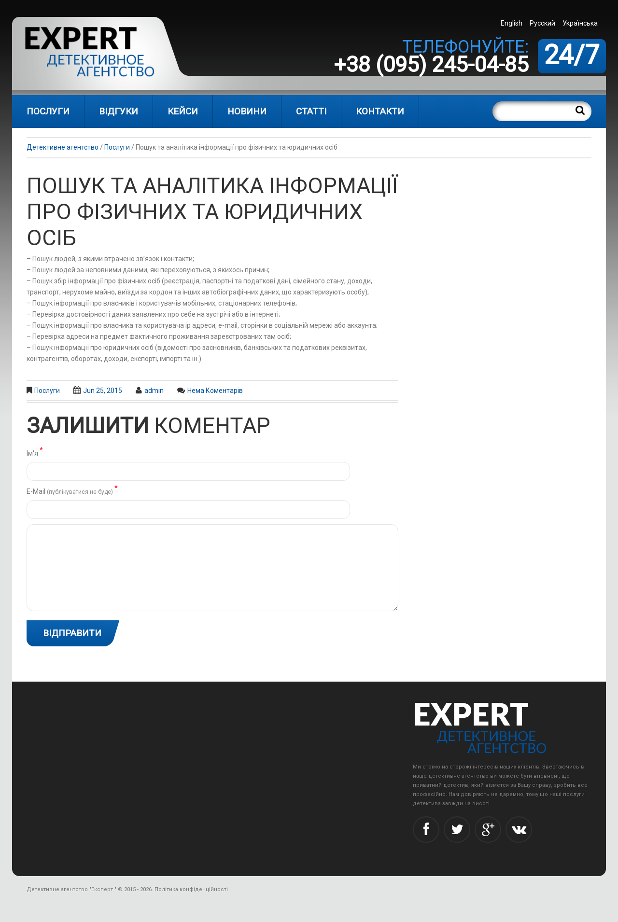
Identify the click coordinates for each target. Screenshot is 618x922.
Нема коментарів (215, 390)
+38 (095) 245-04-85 (431, 64)
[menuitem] (512, 23)
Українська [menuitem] (580, 23)
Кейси (183, 111)
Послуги (48, 111)
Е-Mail (72, 490)
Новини (247, 111)
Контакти (380, 111)
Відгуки (118, 111)
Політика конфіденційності (191, 889)
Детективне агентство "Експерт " (71, 889)
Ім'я (35, 452)
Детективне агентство (62, 147)
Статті (311, 111)
